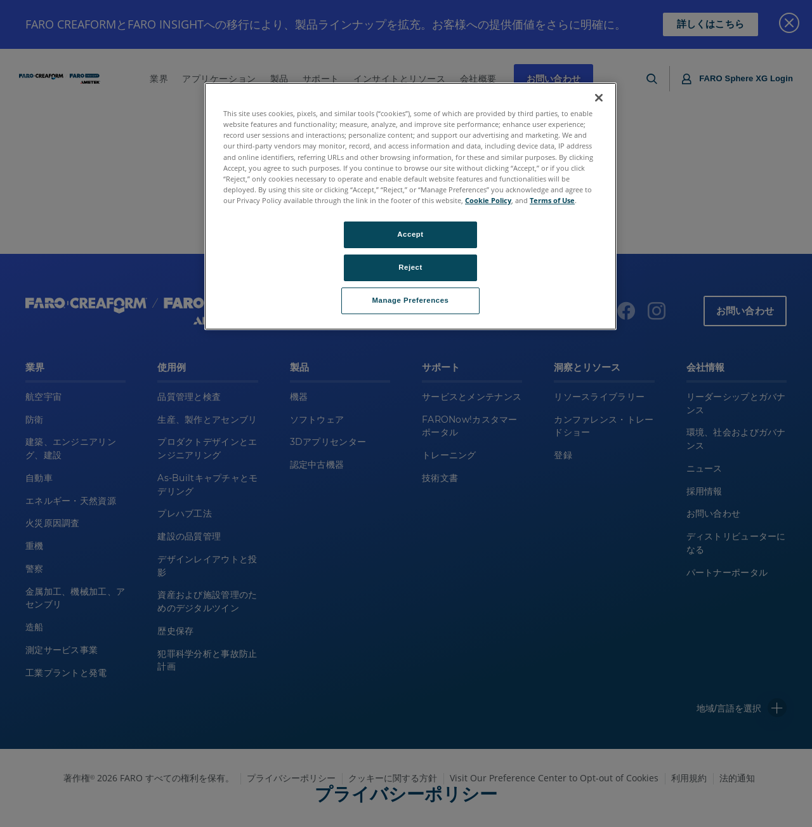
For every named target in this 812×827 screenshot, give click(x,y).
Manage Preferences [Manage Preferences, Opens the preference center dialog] (410, 300)
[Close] (599, 98)
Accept (410, 234)
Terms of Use (552, 200)
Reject (410, 267)
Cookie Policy (488, 200)
